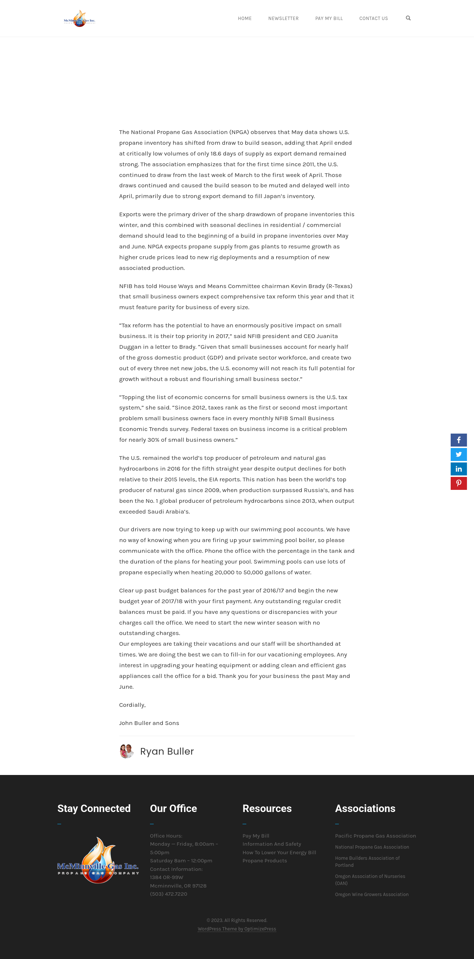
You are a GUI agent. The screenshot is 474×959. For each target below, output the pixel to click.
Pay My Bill (335, 18)
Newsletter (291, 18)
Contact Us (378, 18)
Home (254, 18)
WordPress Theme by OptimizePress (237, 929)
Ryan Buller (167, 751)
